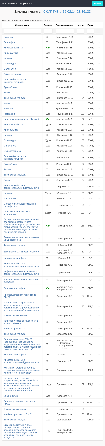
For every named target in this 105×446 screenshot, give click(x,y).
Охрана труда (11, 396)
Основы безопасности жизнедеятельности (15, 80)
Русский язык (10, 87)
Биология (8, 37)
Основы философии (14, 288)
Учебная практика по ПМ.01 (18, 328)
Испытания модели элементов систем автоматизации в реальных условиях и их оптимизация (22, 370)
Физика (7, 92)
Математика (10, 69)
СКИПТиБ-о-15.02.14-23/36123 (67, 11)
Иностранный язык (13, 47)
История (8, 58)
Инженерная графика (15, 258)
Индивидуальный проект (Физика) (21, 119)
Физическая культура (14, 98)
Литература (10, 63)
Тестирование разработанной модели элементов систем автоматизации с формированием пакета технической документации (21, 306)
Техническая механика (15, 315)
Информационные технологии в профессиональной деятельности (21, 272)
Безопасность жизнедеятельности (21, 252)
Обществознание (13, 74)
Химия (7, 103)
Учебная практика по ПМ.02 (18, 414)
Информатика (11, 53)
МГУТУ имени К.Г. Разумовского (17, 3)
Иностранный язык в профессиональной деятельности (21, 186)
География (9, 42)
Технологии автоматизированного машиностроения (21, 238)
